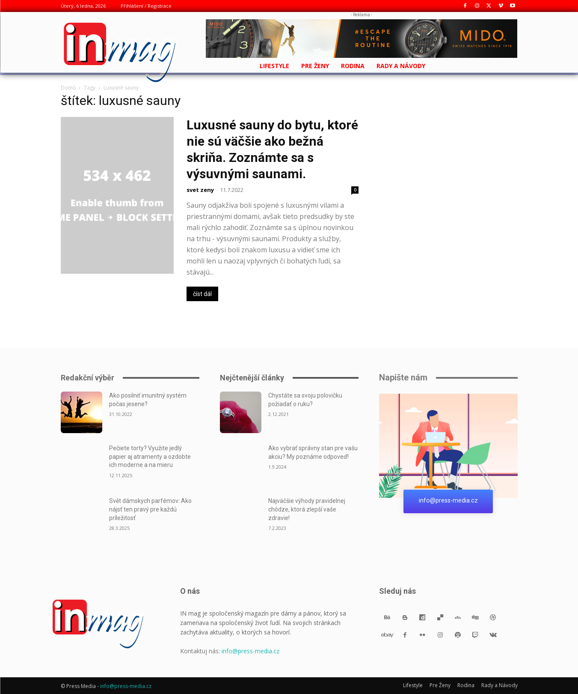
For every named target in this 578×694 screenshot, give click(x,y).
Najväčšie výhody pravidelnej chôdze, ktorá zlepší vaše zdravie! (306, 509)
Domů (68, 87)
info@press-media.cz (250, 651)
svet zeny (200, 190)
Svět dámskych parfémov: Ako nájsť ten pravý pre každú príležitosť (150, 509)
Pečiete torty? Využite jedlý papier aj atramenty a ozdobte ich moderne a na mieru (150, 456)
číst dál (202, 293)
